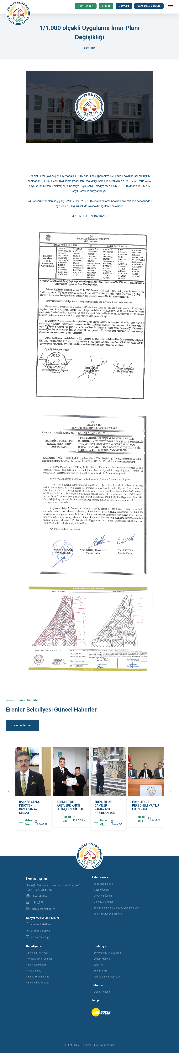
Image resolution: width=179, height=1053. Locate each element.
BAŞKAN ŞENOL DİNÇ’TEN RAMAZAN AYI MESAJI (67, 807)
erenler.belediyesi (39, 924)
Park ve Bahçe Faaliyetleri (107, 976)
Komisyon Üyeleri (37, 964)
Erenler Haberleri (102, 991)
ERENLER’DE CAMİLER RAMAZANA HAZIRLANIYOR (142, 807)
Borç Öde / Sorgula (149, 5)
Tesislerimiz (34, 970)
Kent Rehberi (85, 5)
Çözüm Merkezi (102, 958)
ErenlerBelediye (38, 930)
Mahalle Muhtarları (103, 901)
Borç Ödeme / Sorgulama (107, 952)
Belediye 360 (101, 970)
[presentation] (9, 791)
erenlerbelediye (38, 937)
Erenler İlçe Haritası (38, 982)
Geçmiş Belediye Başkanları (108, 913)
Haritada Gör (37, 896)
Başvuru (124, 5)
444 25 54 (35, 902)
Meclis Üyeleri (101, 889)
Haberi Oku (29, 822)
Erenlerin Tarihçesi (38, 952)
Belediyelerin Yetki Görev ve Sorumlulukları (116, 907)
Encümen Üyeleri (103, 895)
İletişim (96, 1000)
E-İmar (106, 5)
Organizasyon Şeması (40, 958)
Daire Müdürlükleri (103, 883)
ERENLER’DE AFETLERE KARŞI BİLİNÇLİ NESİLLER (107, 805)
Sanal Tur (98, 964)
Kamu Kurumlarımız (38, 976)
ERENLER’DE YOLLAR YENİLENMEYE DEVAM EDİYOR (29, 807)
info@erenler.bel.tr (40, 909)
